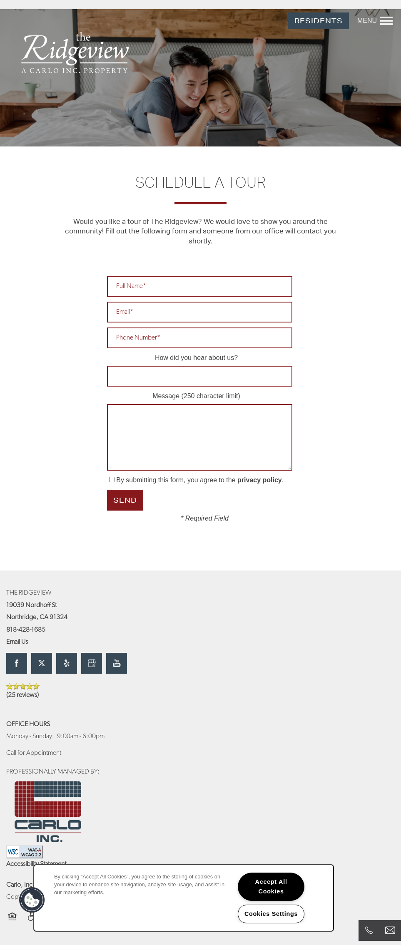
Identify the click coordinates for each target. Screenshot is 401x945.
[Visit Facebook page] (16, 663)
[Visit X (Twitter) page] (41, 663)
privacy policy (259, 480)
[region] (183, 898)
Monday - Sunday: (30, 736)
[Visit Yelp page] (66, 663)
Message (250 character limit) (196, 395)
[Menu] (375, 21)
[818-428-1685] (369, 930)
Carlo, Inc (19, 885)
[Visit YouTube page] (116, 663)
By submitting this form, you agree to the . (200, 480)
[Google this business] (91, 663)
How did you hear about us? (196, 357)
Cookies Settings (271, 913)
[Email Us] (390, 930)
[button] (318, 21)
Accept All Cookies (271, 886)
